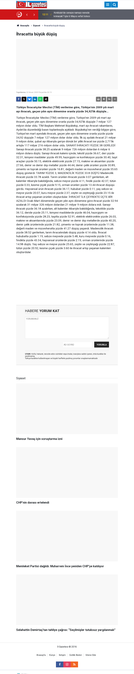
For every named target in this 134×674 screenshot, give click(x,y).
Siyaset (36, 25)
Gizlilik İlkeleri (75, 655)
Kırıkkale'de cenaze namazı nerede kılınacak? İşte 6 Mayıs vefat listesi (72, 14)
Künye (52, 655)
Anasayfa (22, 25)
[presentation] (26, 14)
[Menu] (107, 5)
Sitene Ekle (91, 655)
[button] (103, 99)
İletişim (62, 655)
